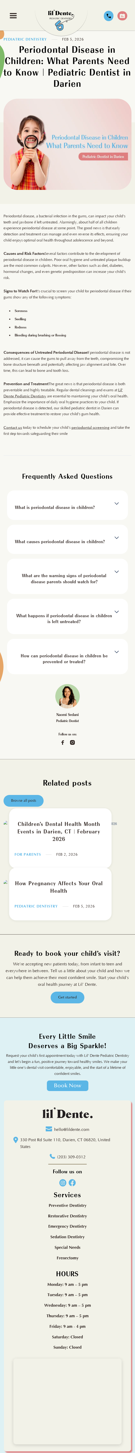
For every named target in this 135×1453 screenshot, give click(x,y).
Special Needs (67, 1247)
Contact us (13, 427)
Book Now (67, 1085)
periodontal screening (90, 427)
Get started (67, 997)
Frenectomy (68, 1258)
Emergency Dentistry (67, 1226)
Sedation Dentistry (67, 1237)
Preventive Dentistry (67, 1205)
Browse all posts (23, 803)
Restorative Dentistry (67, 1216)
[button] (13, 15)
